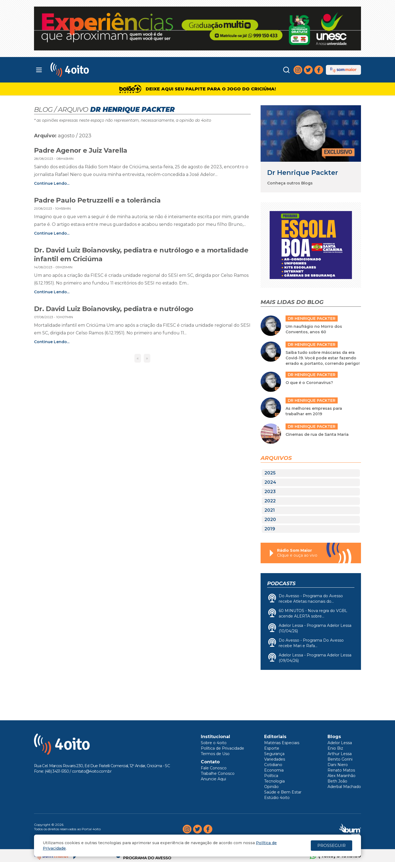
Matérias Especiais (281, 742)
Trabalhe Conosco (218, 773)
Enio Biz (335, 748)
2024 (270, 482)
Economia (274, 770)
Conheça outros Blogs (290, 183)
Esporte (271, 748)
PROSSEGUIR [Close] (331, 845)
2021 (269, 510)
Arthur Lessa (340, 753)
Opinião (271, 786)
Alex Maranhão (342, 775)
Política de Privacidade (222, 748)
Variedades (274, 759)
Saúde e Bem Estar (282, 792)
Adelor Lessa (340, 742)
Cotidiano (273, 764)
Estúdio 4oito (277, 797)
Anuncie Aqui (213, 778)
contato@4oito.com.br (91, 771)
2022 (270, 500)
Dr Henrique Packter (302, 173)
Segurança (274, 753)
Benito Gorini (340, 759)
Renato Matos (341, 770)
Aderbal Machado (344, 786)
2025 (270, 473)
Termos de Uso (215, 753)
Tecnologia (274, 781)
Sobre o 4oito (214, 742)
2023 (270, 491)
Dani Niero (338, 764)
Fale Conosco (214, 768)
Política (271, 775)
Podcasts (281, 584)
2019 (269, 528)
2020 (270, 519)
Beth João (337, 781)
